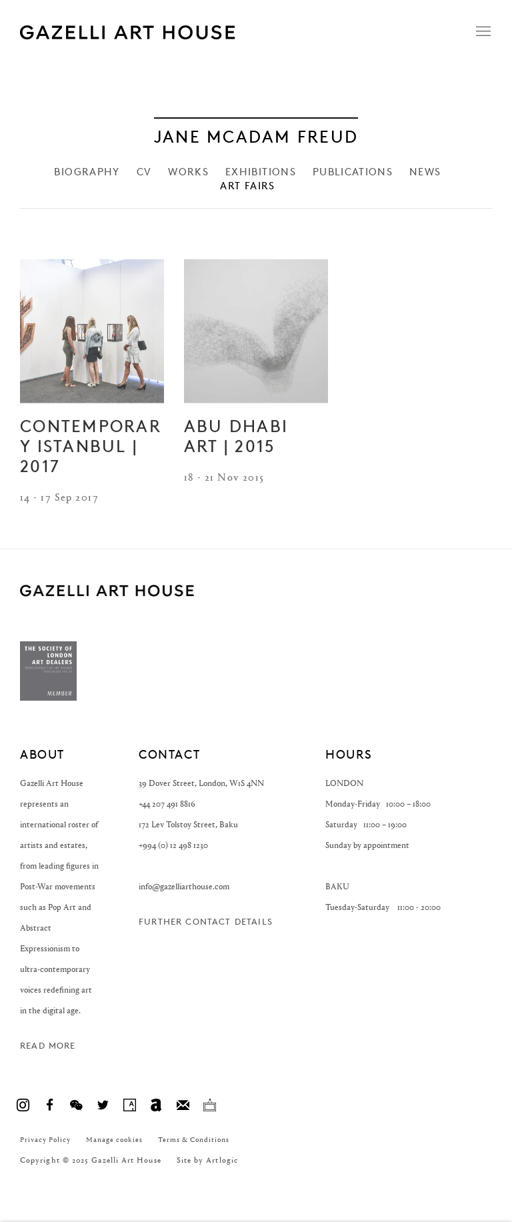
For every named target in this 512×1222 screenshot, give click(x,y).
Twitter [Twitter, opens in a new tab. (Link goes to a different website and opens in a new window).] (102, 1105)
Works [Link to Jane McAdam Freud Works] (188, 172)
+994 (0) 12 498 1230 (173, 845)
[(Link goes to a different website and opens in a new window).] (48, 698)
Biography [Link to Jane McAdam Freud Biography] (86, 172)
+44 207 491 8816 (167, 804)
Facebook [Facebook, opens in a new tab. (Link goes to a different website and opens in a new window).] (49, 1105)
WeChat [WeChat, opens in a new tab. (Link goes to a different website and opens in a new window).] (76, 1105)
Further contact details (206, 922)
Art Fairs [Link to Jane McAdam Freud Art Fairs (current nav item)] (247, 186)
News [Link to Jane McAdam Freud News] (425, 172)
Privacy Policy (45, 1139)
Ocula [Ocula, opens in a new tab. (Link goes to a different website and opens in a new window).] (209, 1105)
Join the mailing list (182, 1105)
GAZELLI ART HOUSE (107, 591)
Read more (48, 1046)
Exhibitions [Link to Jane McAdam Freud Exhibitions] (260, 172)
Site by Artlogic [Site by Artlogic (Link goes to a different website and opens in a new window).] (207, 1160)
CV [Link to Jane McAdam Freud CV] (144, 172)
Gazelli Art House (186, 32)
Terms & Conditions (193, 1139)
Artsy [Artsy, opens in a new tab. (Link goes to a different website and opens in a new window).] (129, 1105)
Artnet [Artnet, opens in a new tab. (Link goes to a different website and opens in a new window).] (156, 1105)
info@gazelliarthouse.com (184, 886)
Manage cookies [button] (114, 1139)
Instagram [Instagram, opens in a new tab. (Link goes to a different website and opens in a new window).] (22, 1105)
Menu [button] (482, 32)
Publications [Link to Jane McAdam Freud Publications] (353, 172)
